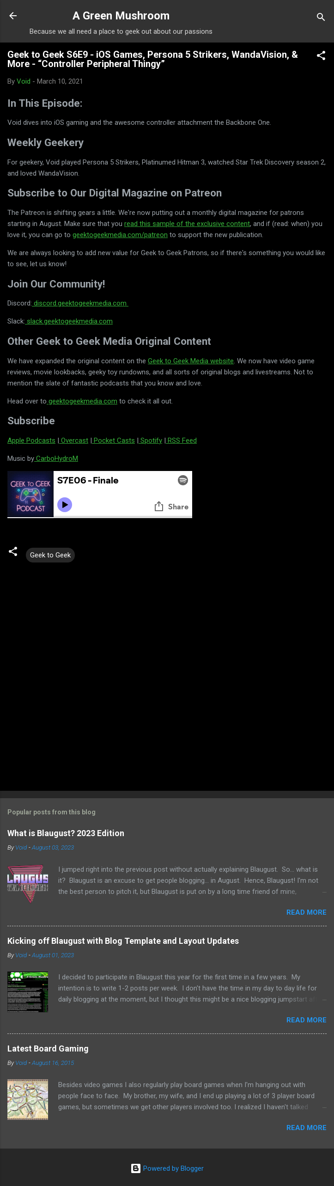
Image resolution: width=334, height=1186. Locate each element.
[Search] (321, 19)
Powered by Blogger (167, 1168)
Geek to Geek (50, 555)
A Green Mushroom (121, 15)
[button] (321, 57)
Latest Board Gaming (48, 1048)
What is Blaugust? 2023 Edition (65, 833)
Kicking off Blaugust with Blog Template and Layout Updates (123, 941)
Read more (306, 912)
